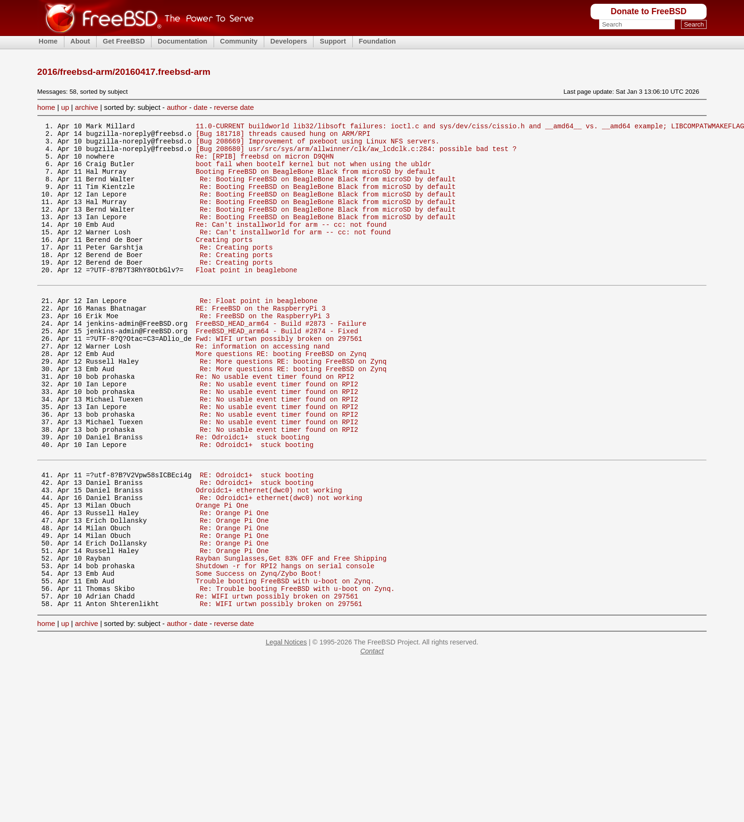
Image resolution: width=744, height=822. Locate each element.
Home (48, 41)
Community (239, 41)
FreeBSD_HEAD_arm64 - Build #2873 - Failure (281, 360)
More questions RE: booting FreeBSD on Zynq (281, 396)
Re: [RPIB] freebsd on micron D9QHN (265, 163)
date (201, 107)
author (177, 107)
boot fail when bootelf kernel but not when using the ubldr (313, 172)
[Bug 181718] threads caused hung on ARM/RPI (283, 136)
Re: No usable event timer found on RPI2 (275, 423)
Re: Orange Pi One (234, 583)
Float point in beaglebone (246, 298)
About (80, 41)
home (46, 107)
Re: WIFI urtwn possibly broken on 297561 (277, 682)
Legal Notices (286, 730)
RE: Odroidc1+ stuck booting (257, 538)
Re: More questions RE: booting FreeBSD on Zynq (293, 405)
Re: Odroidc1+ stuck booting (252, 495)
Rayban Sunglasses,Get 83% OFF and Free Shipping (291, 637)
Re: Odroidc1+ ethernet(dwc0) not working (281, 565)
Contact (372, 739)
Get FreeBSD (124, 41)
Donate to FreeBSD (648, 11)
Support (333, 41)
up (65, 107)
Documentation (182, 41)
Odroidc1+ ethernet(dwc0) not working (269, 556)
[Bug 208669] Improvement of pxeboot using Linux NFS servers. (317, 145)
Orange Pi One (222, 574)
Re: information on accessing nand (263, 387)
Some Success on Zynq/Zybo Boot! (259, 655)
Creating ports (224, 262)
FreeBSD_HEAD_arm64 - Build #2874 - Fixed (277, 369)
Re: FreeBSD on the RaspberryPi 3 (265, 351)
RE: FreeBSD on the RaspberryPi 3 (261, 342)
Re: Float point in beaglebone (259, 333)
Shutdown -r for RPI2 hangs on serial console (285, 646)
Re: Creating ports (236, 271)
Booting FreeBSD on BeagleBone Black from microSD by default (315, 181)
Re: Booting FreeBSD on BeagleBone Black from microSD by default (328, 190)
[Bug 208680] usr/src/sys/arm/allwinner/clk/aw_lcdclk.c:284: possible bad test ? (356, 154)
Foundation (377, 41)
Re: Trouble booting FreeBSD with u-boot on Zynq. (297, 673)
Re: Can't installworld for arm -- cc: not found (291, 244)
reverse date (234, 107)
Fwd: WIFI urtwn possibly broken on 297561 (279, 378)
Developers (288, 41)
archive (86, 107)
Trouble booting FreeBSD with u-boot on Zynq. (285, 664)
